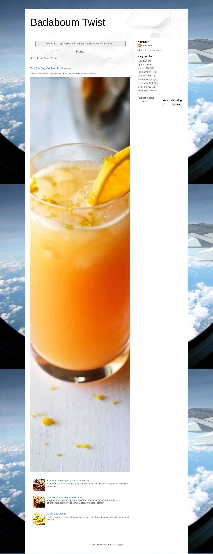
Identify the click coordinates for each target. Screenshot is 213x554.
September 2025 (146, 90)
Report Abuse (146, 97)
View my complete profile (150, 50)
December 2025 (146, 79)
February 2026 (145, 72)
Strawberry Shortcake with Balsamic (64, 497)
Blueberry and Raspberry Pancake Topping (68, 480)
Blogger (119, 544)
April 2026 (143, 64)
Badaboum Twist (67, 22)
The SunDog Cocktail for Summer (50, 68)
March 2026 (144, 68)
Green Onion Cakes (56, 514)
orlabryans (146, 45)
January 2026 (144, 75)
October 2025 (144, 87)
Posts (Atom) (50, 58)
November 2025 (146, 83)
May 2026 (143, 60)
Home (80, 51)
